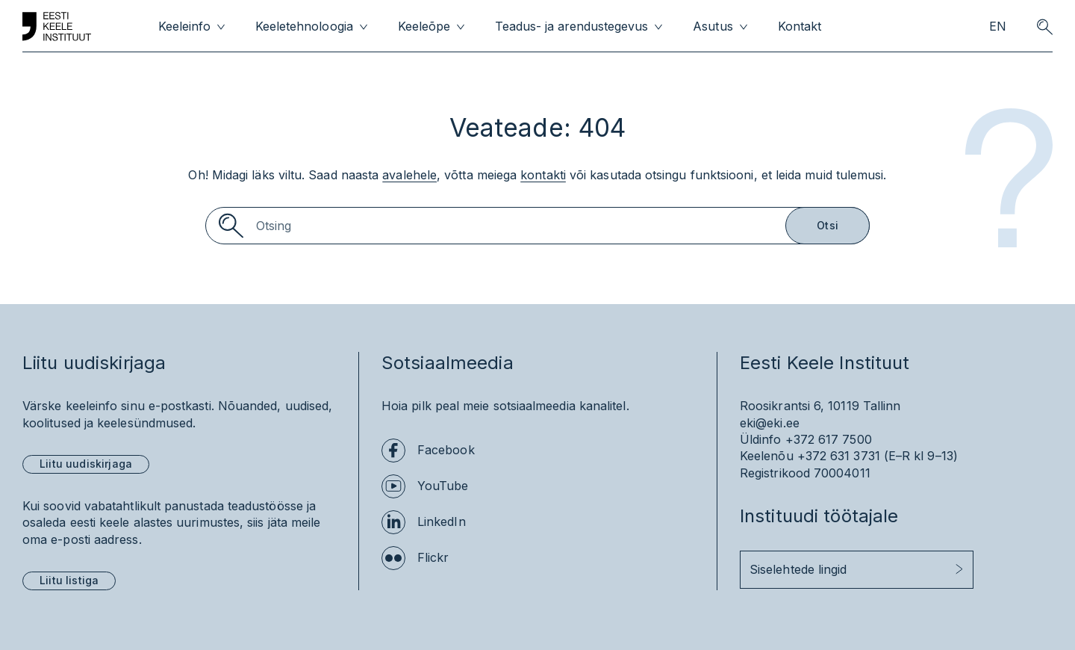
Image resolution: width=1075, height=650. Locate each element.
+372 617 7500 (828, 439)
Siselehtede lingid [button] (798, 569)
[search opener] (1044, 27)
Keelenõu (767, 455)
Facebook (446, 449)
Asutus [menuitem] (712, 26)
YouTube (443, 485)
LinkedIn (441, 521)
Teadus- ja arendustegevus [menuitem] (572, 26)
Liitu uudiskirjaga (86, 463)
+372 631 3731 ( (842, 455)
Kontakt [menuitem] (799, 26)
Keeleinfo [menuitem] (184, 26)
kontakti (543, 174)
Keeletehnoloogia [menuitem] (303, 26)
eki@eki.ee (770, 422)
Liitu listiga (69, 580)
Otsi (827, 225)
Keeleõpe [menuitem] (424, 26)
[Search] (537, 225)
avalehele (409, 174)
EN (997, 26)
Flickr (433, 557)
